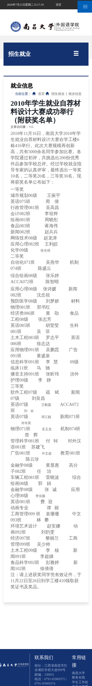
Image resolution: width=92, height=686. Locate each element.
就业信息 (74, 94)
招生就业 (57, 94)
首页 (41, 94)
